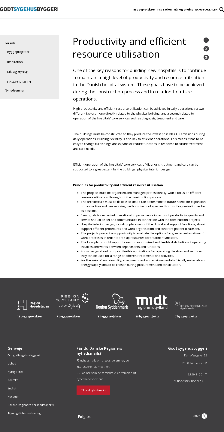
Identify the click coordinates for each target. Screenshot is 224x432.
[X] (199, 416)
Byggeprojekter (144, 9)
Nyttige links (15, 372)
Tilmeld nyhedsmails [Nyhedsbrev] (93, 390)
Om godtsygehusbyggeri (24, 355)
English (12, 388)
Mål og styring (183, 9)
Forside (10, 43)
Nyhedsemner (15, 90)
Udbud (12, 363)
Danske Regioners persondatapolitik (31, 405)
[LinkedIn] (206, 57)
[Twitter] (206, 49)
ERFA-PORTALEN (206, 9)
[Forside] (29, 17)
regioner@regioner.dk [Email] (188, 381)
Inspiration (164, 9)
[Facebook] (206, 40)
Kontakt (13, 380)
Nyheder (13, 396)
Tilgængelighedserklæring (24, 413)
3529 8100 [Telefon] (195, 375)
